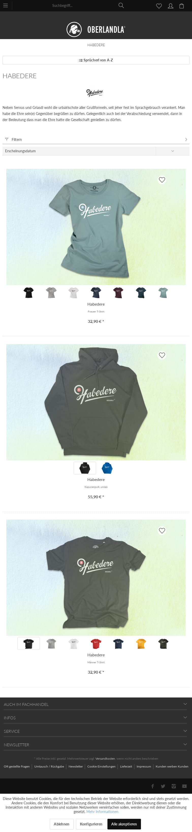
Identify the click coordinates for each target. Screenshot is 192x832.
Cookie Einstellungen (101, 766)
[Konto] (170, 5)
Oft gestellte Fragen (17, 766)
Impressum (144, 766)
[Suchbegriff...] (88, 5)
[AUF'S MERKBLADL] (161, 179)
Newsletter (76, 766)
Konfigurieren (91, 824)
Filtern (13, 139)
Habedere (96, 304)
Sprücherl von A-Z (96, 60)
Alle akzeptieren (124, 824)
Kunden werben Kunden (172, 766)
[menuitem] (8, 5)
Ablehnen (61, 824)
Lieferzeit (126, 766)
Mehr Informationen (102, 811)
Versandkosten (105, 758)
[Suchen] (121, 5)
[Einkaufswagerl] (182, 5)
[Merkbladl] (157, 5)
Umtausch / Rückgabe (49, 766)
